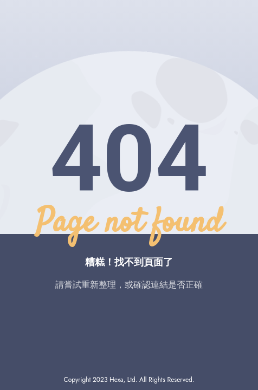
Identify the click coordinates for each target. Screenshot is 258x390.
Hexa (116, 380)
